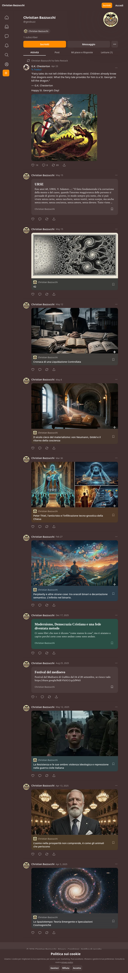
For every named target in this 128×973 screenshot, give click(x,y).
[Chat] (7, 36)
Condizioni (73, 949)
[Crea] (6, 73)
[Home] (7, 17)
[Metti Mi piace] (35, 165)
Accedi (119, 5)
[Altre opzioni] (116, 67)
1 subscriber (30, 37)
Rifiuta (65, 967)
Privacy (62, 949)
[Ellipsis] (114, 44)
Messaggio (88, 44)
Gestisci (54, 967)
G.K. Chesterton (40, 66)
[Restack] (55, 165)
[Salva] (112, 209)
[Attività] (7, 46)
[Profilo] (7, 64)
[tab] (34, 52)
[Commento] (45, 165)
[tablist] (70, 52)
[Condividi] (64, 165)
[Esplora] (7, 55)
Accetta (77, 967)
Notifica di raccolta (91, 949)
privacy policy (67, 962)
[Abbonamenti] (7, 27)
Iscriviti (107, 5)
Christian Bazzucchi (41, 60)
